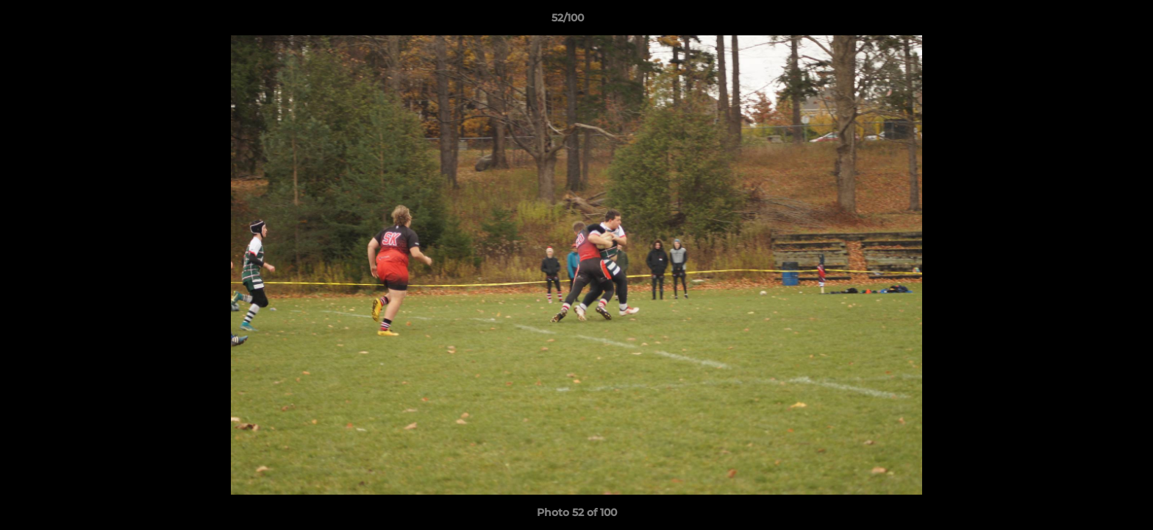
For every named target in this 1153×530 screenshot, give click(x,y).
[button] (1091, 21)
